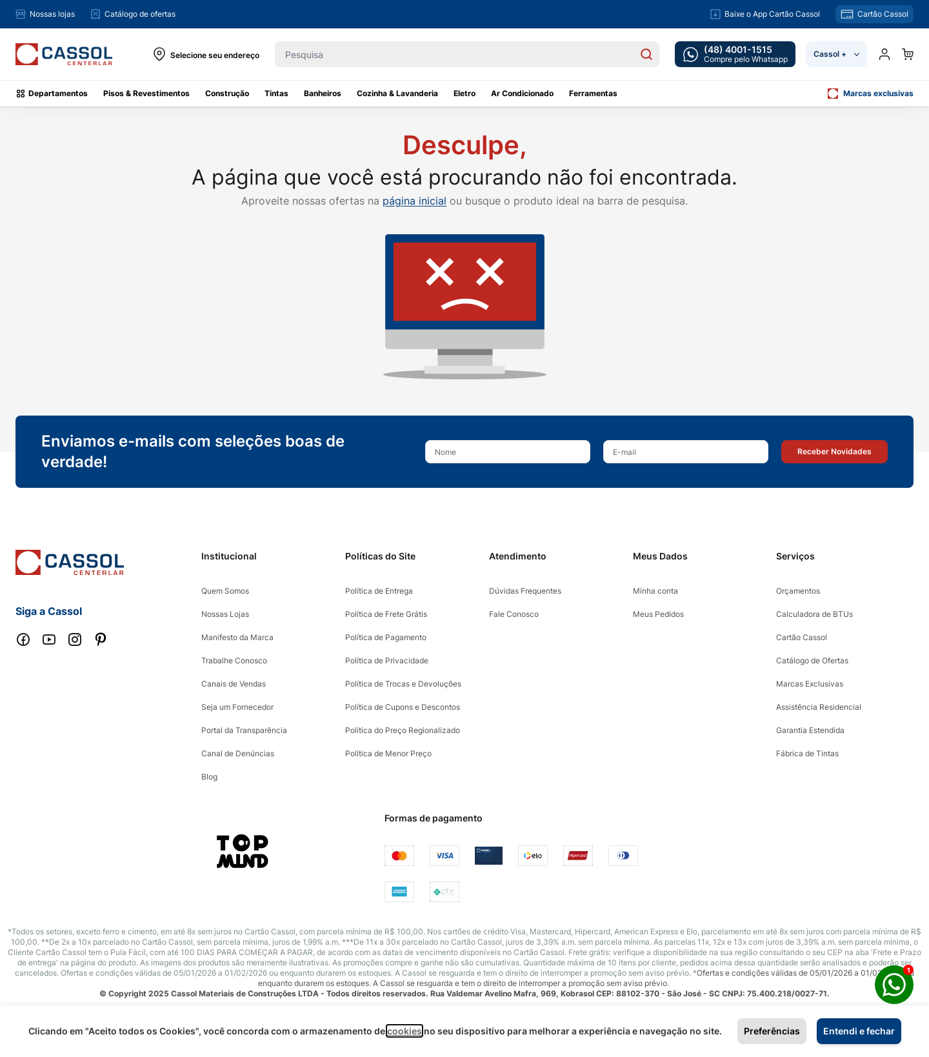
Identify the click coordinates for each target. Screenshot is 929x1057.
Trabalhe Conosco (234, 660)
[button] (834, 451)
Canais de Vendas (233, 684)
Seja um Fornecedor (237, 707)
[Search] (646, 54)
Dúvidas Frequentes (525, 591)
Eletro (464, 93)
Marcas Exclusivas (809, 684)
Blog (209, 776)
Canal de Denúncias (237, 753)
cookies (404, 1030)
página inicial (414, 200)
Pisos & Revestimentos (146, 93)
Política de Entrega (379, 591)
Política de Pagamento (385, 637)
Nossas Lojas (225, 614)
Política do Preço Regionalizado (402, 730)
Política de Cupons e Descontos (402, 707)
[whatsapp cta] (735, 54)
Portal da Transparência (244, 730)
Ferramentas (593, 93)
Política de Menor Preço (388, 753)
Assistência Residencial (818, 707)
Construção (227, 93)
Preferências (772, 1030)
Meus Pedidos (658, 614)
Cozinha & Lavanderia (397, 93)
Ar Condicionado (522, 93)
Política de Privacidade (386, 660)
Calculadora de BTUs (814, 614)
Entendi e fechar (859, 1030)
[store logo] (63, 54)
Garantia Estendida (810, 730)
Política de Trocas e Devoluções (403, 684)
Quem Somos (225, 591)
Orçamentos (798, 591)
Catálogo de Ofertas (812, 660)
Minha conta (655, 591)
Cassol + (836, 54)
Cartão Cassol (801, 637)
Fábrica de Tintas (807, 753)
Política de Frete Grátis (386, 614)
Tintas (276, 93)
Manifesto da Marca (237, 637)
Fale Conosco (514, 614)
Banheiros (322, 93)
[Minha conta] (884, 54)
